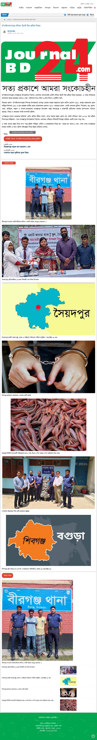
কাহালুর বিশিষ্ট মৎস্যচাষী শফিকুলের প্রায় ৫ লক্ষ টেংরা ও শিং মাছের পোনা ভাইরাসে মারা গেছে (27, 700)
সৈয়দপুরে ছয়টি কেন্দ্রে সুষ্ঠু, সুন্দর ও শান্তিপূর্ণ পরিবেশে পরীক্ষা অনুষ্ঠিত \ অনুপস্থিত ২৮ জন (26, 678)
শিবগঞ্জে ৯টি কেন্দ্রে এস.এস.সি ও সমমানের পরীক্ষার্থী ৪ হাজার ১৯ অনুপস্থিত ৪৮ (26, 569)
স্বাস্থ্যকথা (64, 8)
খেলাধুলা (48, 8)
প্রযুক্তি (79, 8)
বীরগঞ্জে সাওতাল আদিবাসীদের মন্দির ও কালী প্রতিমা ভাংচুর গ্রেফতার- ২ (22, 663)
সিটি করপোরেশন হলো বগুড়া (78, 15)
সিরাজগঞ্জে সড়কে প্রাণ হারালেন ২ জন (17, 147)
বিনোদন (56, 8)
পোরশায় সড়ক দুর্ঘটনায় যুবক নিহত (16, 153)
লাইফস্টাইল (88, 8)
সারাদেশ (29, 8)
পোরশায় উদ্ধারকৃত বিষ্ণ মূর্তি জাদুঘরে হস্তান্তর (15, 511)
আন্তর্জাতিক (38, 8)
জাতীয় (21, 8)
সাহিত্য (72, 8)
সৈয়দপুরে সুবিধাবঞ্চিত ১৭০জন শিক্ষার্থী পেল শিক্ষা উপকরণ (18, 667)
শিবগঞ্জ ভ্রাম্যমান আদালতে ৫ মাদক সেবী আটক (15, 689)
